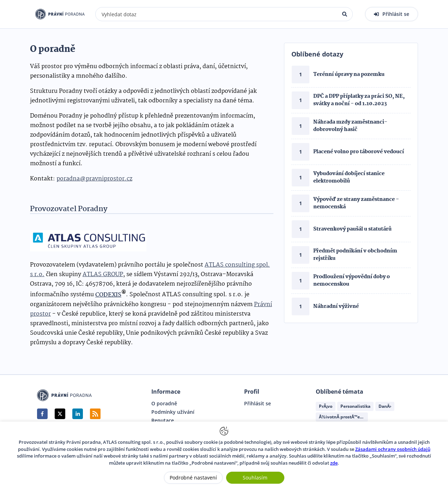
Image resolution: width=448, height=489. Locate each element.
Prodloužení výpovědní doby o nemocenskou (351, 280)
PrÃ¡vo (325, 406)
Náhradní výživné (336, 306)
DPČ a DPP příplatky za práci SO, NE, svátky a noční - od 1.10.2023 (359, 100)
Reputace (162, 420)
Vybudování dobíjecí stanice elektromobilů (349, 177)
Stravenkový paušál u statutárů (352, 229)
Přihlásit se (257, 403)
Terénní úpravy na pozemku (349, 74)
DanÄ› (385, 406)
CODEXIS (108, 295)
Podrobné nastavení (193, 477)
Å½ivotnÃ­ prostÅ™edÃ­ (342, 417)
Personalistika (355, 406)
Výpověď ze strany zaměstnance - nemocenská (356, 203)
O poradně (164, 403)
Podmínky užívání (172, 412)
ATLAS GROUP (103, 274)
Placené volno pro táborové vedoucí (358, 152)
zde (334, 463)
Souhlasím (255, 477)
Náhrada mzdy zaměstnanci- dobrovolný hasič (350, 126)
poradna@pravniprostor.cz (94, 179)
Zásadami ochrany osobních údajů (392, 449)
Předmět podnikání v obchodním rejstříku (355, 255)
